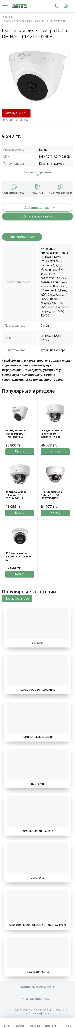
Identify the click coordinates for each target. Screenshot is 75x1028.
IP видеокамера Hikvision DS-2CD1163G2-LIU (51, 434)
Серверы (37, 643)
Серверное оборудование (37, 689)
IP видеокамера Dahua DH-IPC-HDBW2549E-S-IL (51, 495)
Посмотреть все (17, 598)
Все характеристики (37, 172)
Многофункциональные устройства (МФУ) (37, 925)
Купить (20, 451)
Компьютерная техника (37, 831)
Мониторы (37, 878)
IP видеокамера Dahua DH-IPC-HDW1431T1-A (16, 434)
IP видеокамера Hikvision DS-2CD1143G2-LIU (16, 495)
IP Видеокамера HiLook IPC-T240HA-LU (18, 556)
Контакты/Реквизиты (37, 987)
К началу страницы (37, 999)
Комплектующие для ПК (37, 737)
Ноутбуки (37, 783)
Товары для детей (37, 972)
